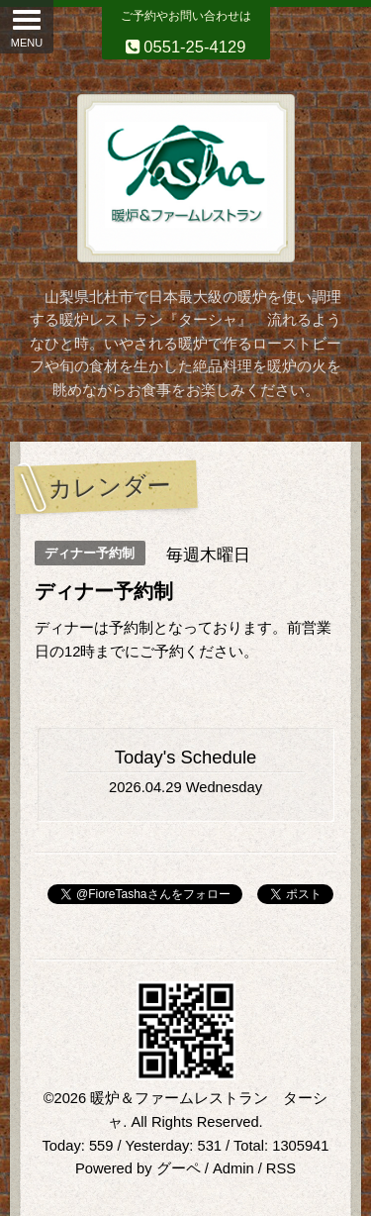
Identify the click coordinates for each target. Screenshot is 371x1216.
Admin (233, 1168)
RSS (281, 1168)
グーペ (178, 1168)
